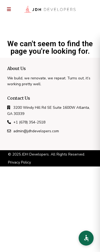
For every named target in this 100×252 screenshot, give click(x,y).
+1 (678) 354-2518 (29, 122)
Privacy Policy (19, 162)
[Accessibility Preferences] (86, 238)
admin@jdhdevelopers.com (36, 131)
